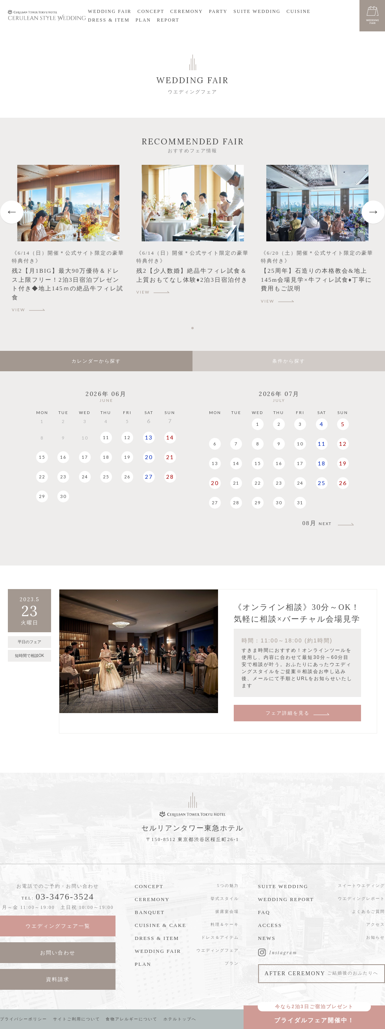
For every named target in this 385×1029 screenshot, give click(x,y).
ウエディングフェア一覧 (58, 926)
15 (42, 457)
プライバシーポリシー (23, 1019)
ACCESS (270, 925)
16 (63, 457)
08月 (317, 523)
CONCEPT (151, 11)
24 (85, 476)
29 (42, 496)
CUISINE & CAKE (160, 925)
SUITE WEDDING (256, 11)
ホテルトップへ (179, 1019)
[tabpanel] (68, 242)
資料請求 (58, 979)
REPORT (168, 20)
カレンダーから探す (96, 361)
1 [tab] (193, 328)
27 (149, 476)
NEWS (267, 938)
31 (300, 502)
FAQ (264, 912)
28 (170, 476)
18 (106, 457)
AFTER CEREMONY (321, 973)
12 (127, 437)
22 (42, 476)
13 (149, 437)
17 (85, 457)
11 (106, 437)
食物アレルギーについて (132, 1019)
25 (106, 476)
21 (170, 457)
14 (170, 437)
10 (300, 443)
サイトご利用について (76, 1019)
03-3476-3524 (65, 896)
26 (127, 476)
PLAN (143, 20)
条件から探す (288, 361)
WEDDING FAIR (110, 11)
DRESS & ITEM (109, 20)
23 (63, 476)
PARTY (218, 11)
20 (149, 457)
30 (63, 496)
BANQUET (150, 912)
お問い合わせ (57, 953)
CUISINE (298, 11)
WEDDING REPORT (286, 899)
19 (127, 457)
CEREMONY (186, 11)
